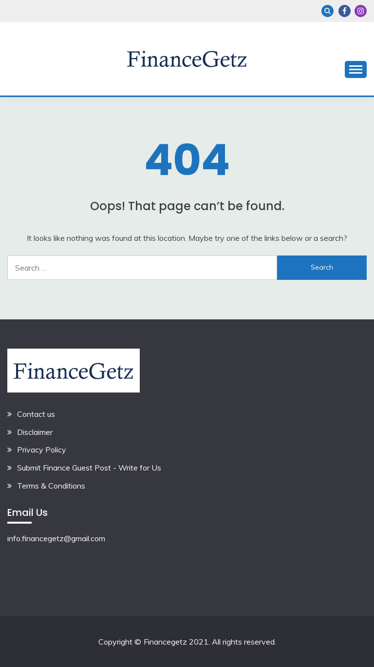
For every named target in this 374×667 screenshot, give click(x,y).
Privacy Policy (41, 449)
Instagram (361, 11)
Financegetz (165, 642)
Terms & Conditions (51, 485)
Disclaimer (35, 432)
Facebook (344, 11)
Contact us (36, 414)
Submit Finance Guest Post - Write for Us (89, 467)
